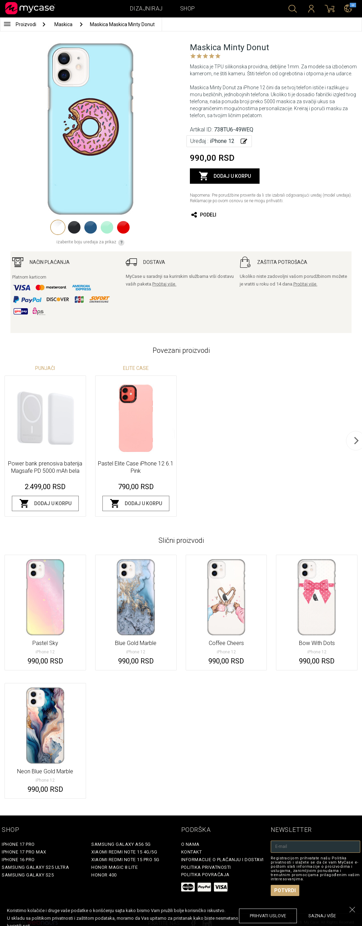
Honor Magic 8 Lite (114, 867)
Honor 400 (104, 875)
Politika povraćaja (205, 874)
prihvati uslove (268, 915)
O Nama (190, 844)
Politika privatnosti (206, 867)
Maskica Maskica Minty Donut (122, 24)
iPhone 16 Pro (18, 859)
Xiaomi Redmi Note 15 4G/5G (124, 852)
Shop (187, 8)
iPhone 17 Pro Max (24, 852)
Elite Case (136, 368)
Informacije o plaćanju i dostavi (222, 859)
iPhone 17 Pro (18, 844)
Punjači (45, 368)
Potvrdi (285, 890)
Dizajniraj (146, 8)
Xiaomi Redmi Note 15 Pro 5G (125, 859)
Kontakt (191, 852)
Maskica (64, 24)
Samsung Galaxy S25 (28, 875)
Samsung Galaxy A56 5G (121, 844)
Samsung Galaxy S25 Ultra (35, 867)
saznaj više (322, 915)
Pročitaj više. (164, 284)
